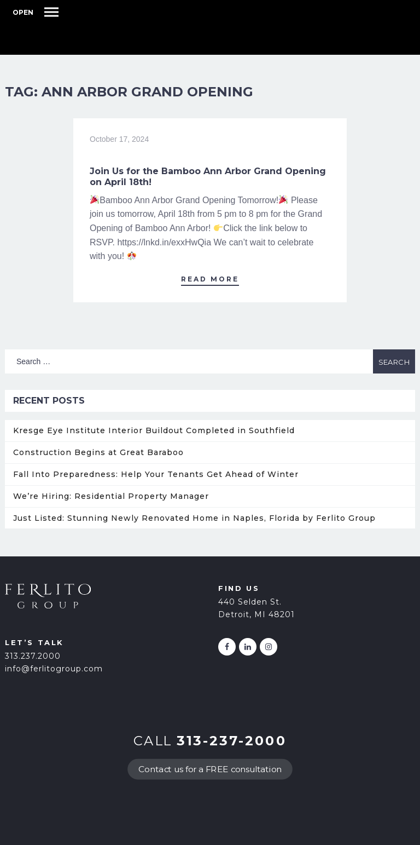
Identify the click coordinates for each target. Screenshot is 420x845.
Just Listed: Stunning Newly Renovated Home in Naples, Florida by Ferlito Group (194, 518)
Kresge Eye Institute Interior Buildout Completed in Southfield (154, 430)
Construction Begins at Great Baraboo (98, 452)
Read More (210, 279)
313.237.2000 (33, 656)
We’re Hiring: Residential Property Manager (111, 496)
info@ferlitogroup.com (54, 669)
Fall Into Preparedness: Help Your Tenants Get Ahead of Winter (156, 474)
